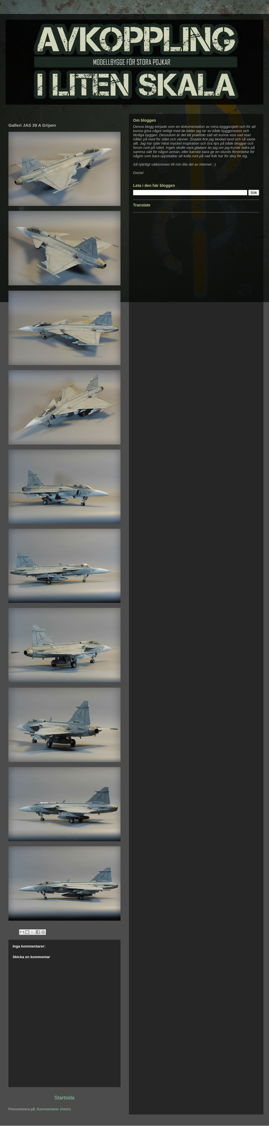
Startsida (64, 1098)
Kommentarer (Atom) (54, 1109)
